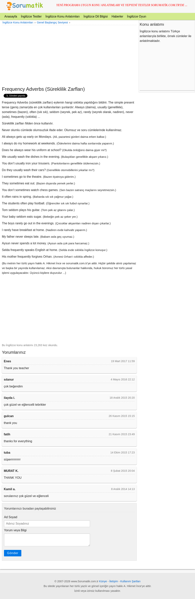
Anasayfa (10, 16)
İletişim (113, 581)
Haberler (117, 16)
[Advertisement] (69, 55)
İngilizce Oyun (136, 16)
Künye (103, 581)
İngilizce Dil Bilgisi (95, 16)
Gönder (12, 553)
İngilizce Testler (31, 16)
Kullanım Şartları (130, 581)
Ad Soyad (10, 517)
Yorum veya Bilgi (15, 530)
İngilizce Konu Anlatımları (63, 16)
